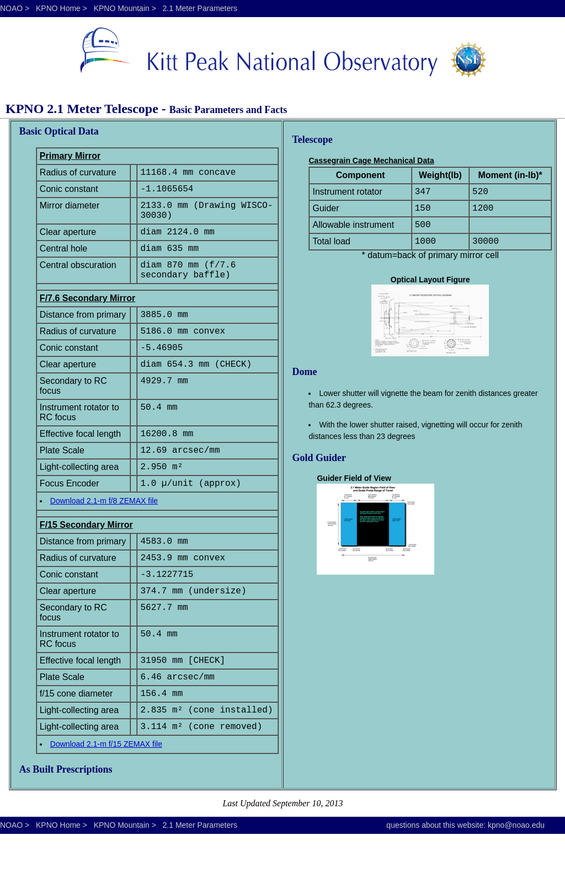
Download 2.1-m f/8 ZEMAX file (104, 536)
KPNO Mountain (122, 8)
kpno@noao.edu (516, 880)
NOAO (11, 8)
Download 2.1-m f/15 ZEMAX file (106, 799)
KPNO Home (58, 8)
